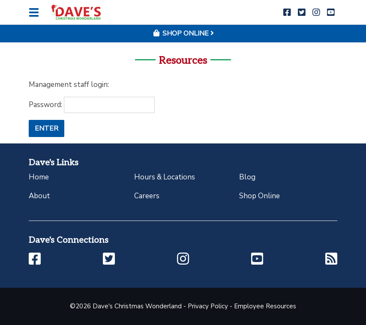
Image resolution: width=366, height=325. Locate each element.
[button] (287, 12)
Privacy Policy (208, 306)
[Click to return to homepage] (76, 12)
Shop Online (259, 196)
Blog (247, 177)
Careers (146, 196)
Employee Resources (265, 306)
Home (39, 177)
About (39, 196)
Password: (92, 105)
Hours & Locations (164, 177)
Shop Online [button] (183, 33)
